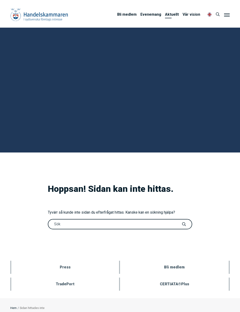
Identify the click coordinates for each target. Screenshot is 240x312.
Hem (13, 308)
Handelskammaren (39, 15)
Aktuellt (172, 14)
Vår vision (191, 14)
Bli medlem (127, 14)
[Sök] (217, 14)
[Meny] (227, 14)
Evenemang (150, 14)
